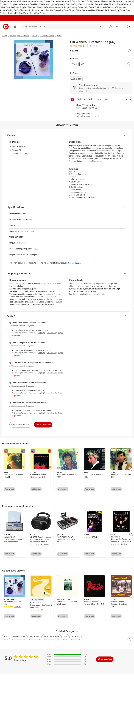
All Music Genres (47, 36)
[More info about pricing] (129, 50)
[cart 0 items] (128, 26)
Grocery (120, 1)
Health (37, 4)
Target (4, 36)
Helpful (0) (41, 333)
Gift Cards (41, 7)
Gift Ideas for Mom (26, 1)
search (101, 27)
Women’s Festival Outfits (48, 10)
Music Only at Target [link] (51, 637)
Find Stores (40, 13)
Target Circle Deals (78, 10)
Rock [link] (6, 637)
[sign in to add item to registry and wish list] (128, 99)
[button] (37, 599)
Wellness (44, 4)
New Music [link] (75, 637)
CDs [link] (65, 637)
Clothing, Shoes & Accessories (49, 1)
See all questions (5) (20, 424)
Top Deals (64, 10)
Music (34, 36)
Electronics (83, 4)
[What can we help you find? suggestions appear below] (62, 26)
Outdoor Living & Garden (104, 1)
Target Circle (29, 13)
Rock (59, 36)
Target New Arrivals (9, 1)
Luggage (53, 4)
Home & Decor (70, 1)
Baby (12, 4)
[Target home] (6, 26)
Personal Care (27, 4)
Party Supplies (20, 7)
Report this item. (75, 263)
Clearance (111, 7)
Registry (11, 13)
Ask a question (43, 424)
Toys (76, 4)
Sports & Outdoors (65, 4)
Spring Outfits (13, 10)
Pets (48, 7)
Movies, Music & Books (112, 4)
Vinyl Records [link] (34, 637)
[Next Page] (129, 64)
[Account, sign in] (115, 26)
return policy (81, 294)
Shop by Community (79, 7)
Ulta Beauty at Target (60, 7)
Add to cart (76, 79)
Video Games (95, 4)
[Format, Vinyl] (75, 64)
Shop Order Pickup (106, 10)
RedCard (19, 13)
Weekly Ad (92, 10)
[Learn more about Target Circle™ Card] (101, 106)
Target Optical (94, 7)
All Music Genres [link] (19, 637)
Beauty (17, 4)
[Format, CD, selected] (83, 64)
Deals (104, 7)
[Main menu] (15, 26)
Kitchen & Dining (85, 1)
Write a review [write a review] (105, 659)
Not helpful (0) (52, 333)
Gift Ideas (32, 7)
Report (60, 333)
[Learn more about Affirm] (101, 115)
